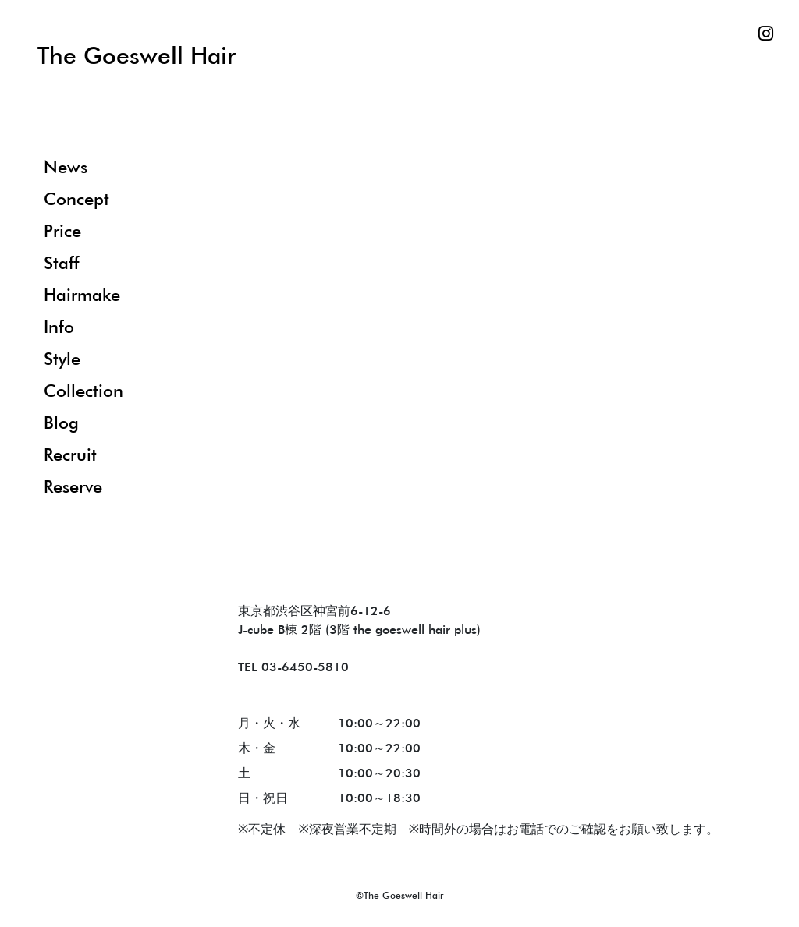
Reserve (73, 486)
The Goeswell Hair (136, 55)
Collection (83, 390)
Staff (61, 262)
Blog (61, 422)
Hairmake (82, 294)
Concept (76, 198)
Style (62, 358)
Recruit (70, 454)
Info (59, 326)
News (65, 166)
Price (62, 230)
